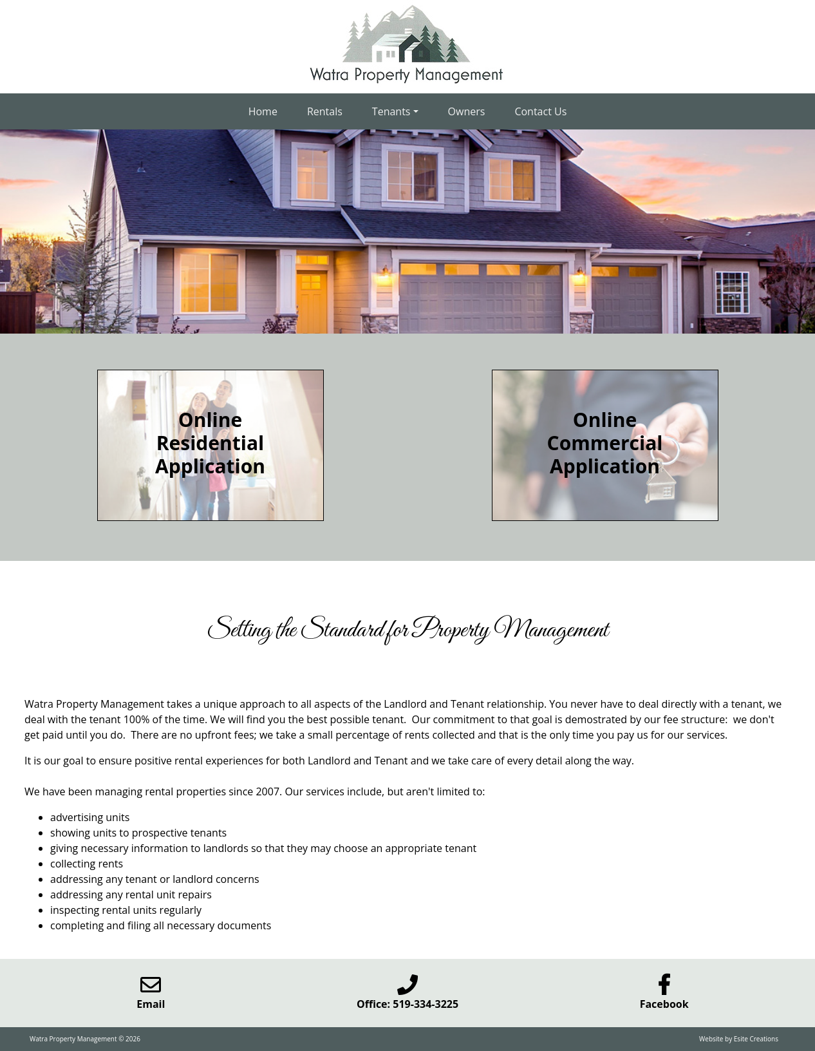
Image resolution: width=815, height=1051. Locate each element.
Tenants (391, 111)
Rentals (324, 111)
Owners (466, 111)
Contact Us (540, 111)
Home (262, 111)
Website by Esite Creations (738, 1038)
